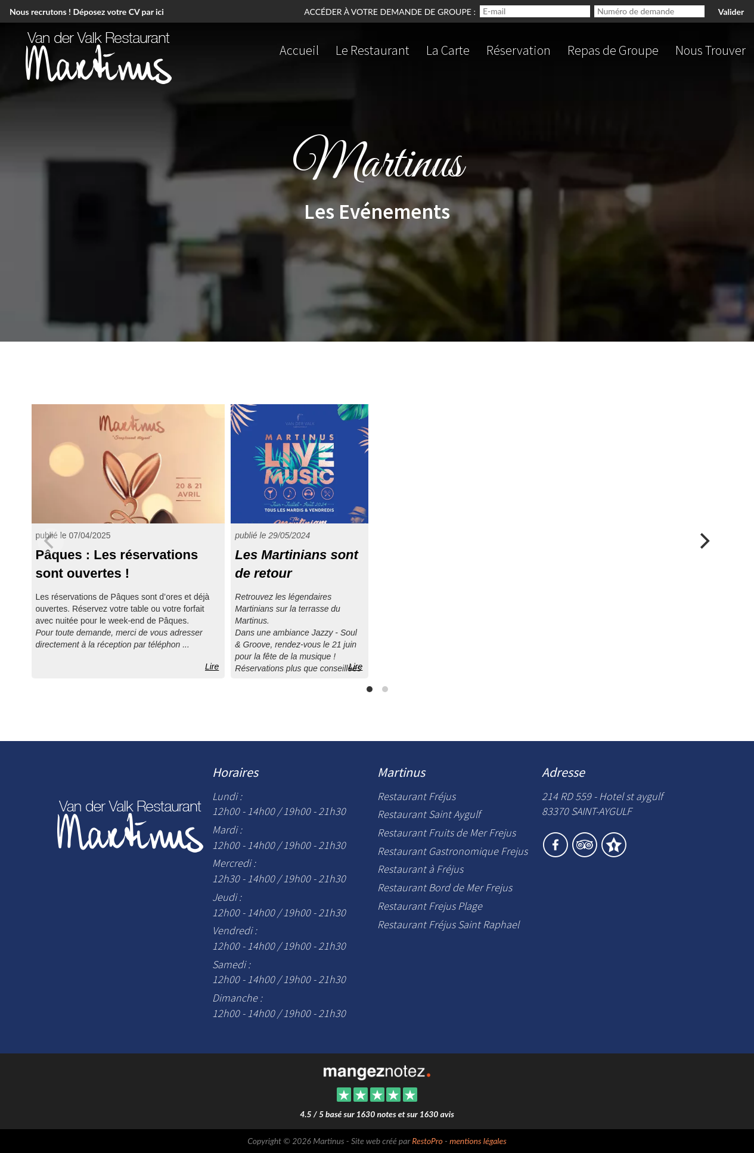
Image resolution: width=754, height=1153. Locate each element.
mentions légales (478, 1141)
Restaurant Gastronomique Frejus (452, 851)
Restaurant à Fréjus (420, 869)
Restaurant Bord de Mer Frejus (444, 887)
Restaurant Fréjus (416, 796)
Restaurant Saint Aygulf (428, 814)
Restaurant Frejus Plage (429, 906)
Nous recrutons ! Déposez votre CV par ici (87, 12)
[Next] (704, 541)
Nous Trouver (710, 50)
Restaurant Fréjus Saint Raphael (448, 924)
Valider (731, 12)
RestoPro (427, 1141)
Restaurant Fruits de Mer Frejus (446, 832)
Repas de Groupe (613, 50)
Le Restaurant (372, 50)
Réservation (518, 50)
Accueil (299, 50)
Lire (212, 666)
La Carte (448, 50)
